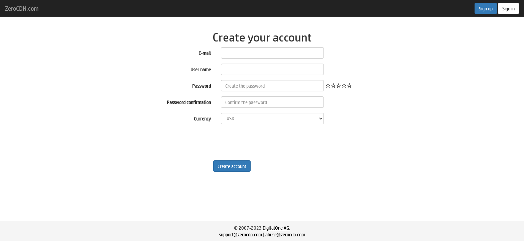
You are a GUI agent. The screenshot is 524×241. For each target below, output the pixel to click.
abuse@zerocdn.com (285, 234)
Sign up (486, 8)
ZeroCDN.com (21, 8)
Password (201, 85)
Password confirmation (189, 102)
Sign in (508, 8)
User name (200, 69)
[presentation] (271, 142)
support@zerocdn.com (240, 234)
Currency (202, 118)
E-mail (205, 53)
